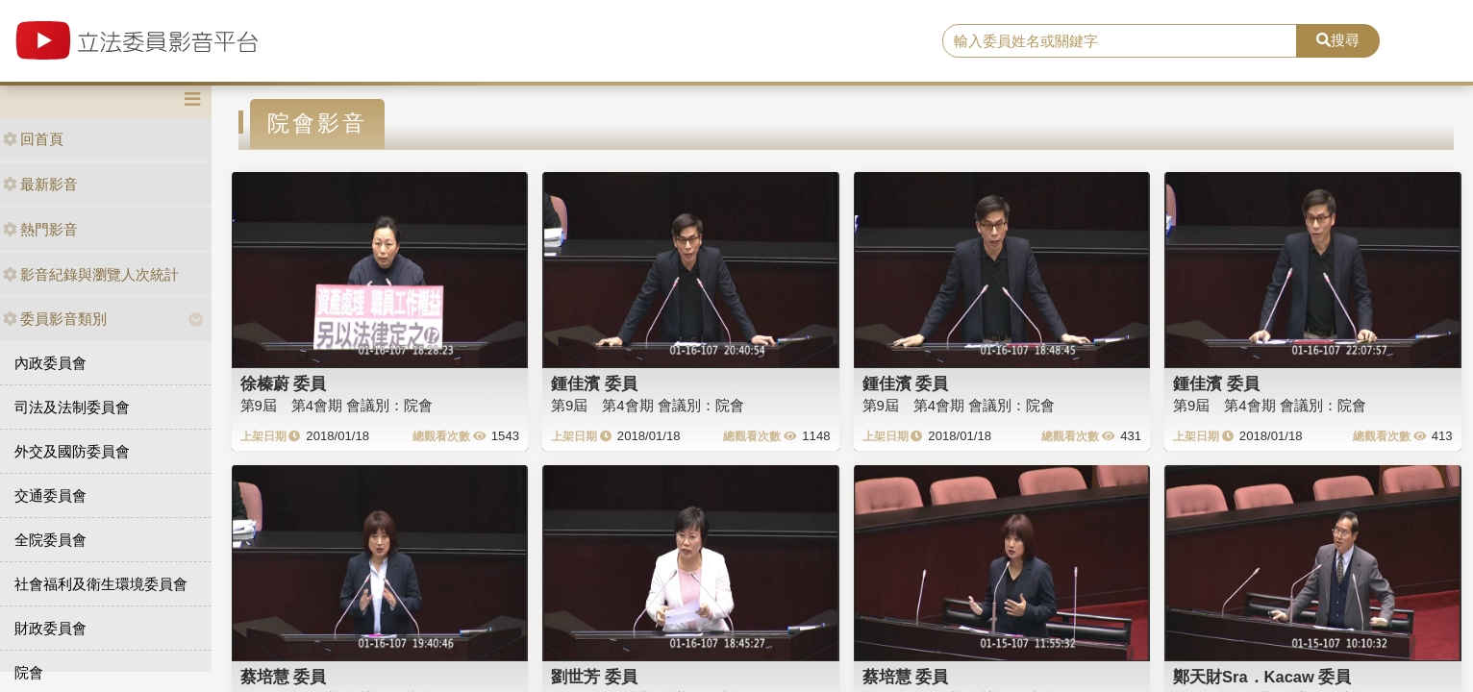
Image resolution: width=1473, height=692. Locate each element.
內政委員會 (50, 363)
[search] (1119, 41)
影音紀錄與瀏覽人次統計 (91, 274)
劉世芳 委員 (594, 676)
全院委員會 (50, 539)
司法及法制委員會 (72, 407)
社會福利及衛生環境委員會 (100, 584)
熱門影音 (40, 229)
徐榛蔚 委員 (283, 383)
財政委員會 (50, 628)
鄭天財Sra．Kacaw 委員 (1262, 676)
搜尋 (1338, 40)
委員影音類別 (55, 318)
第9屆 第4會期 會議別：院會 (337, 405)
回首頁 (33, 139)
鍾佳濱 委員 (594, 383)
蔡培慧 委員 (283, 676)
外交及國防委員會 (72, 451)
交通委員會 (50, 495)
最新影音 (40, 184)
